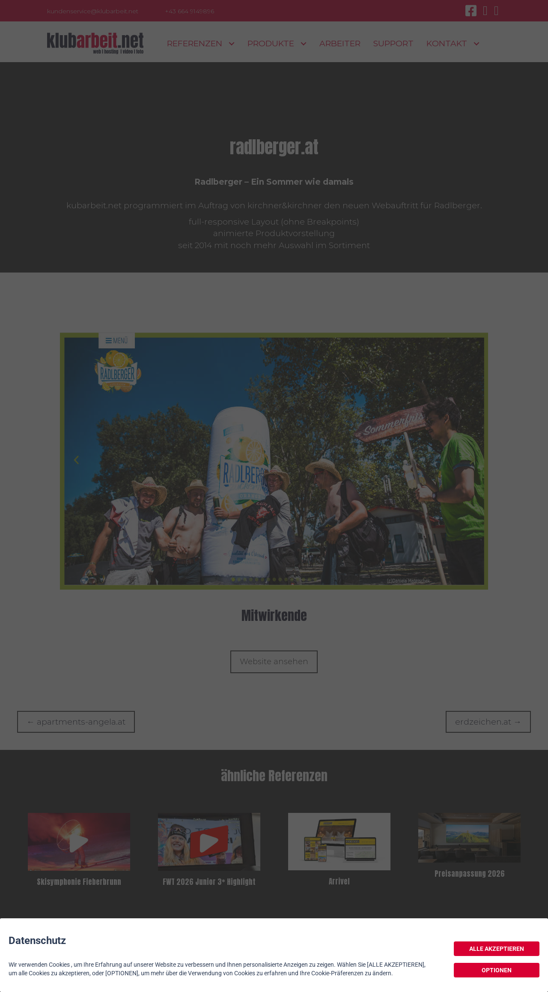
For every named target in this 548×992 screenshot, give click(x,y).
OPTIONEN (497, 970)
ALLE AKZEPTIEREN (496, 948)
